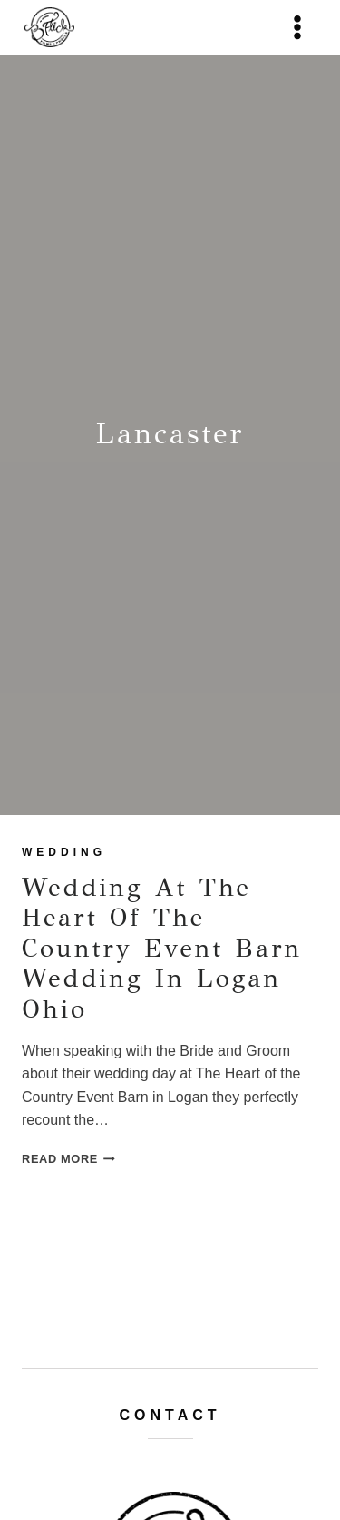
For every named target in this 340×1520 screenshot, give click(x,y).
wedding (64, 852)
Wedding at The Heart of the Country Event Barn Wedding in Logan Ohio (162, 948)
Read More (68, 1159)
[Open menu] (297, 26)
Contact (169, 1415)
